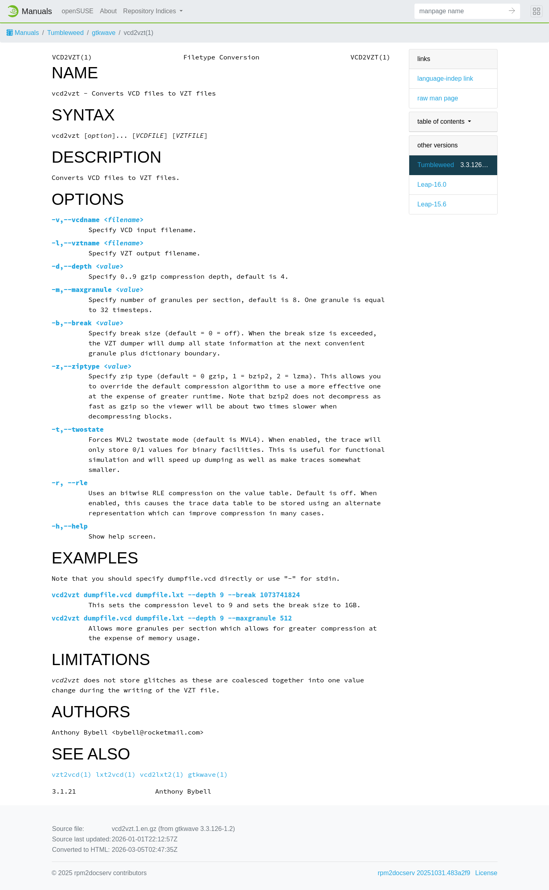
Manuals (22, 32)
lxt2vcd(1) (116, 774)
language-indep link (445, 78)
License (486, 873)
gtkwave (104, 32)
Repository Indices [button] (150, 11)
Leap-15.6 (431, 204)
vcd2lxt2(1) (162, 774)
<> (98, 220)
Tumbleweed (65, 32)
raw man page (437, 98)
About (108, 11)
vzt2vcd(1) (72, 774)
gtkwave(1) (208, 774)
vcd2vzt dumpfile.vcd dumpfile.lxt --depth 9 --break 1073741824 (176, 595)
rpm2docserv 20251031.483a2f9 (424, 873)
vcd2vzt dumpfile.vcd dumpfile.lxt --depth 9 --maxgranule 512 (172, 618)
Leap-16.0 (431, 184)
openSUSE (78, 11)
